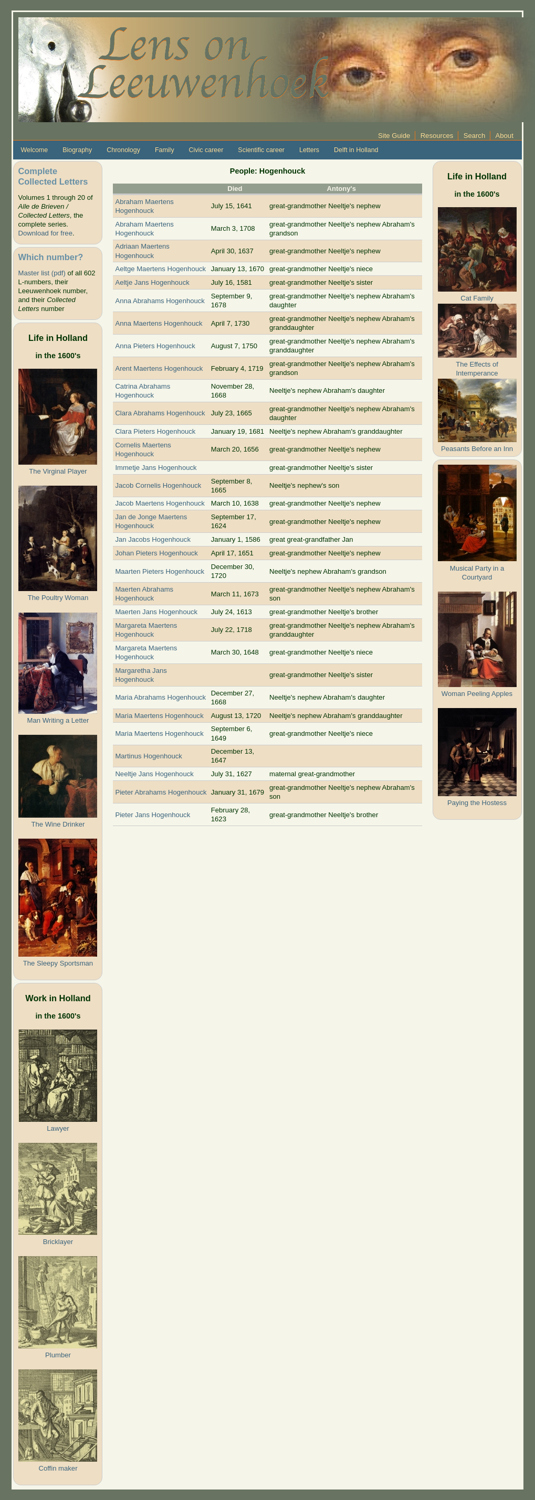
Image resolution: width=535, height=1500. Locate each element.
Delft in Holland (356, 150)
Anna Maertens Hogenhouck (158, 323)
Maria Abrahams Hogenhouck (160, 697)
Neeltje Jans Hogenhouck (154, 774)
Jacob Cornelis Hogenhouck (158, 485)
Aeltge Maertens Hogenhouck (160, 269)
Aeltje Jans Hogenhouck (152, 282)
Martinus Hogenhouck (148, 756)
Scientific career (261, 150)
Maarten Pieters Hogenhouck (159, 571)
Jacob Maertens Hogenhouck (160, 503)
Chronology (123, 150)
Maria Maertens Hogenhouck (159, 716)
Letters (309, 150)
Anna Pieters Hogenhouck (155, 346)
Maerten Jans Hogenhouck (156, 612)
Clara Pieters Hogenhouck (155, 431)
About (504, 136)
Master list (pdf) (41, 273)
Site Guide (394, 136)
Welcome (34, 150)
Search (475, 136)
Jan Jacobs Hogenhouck (153, 539)
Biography (77, 150)
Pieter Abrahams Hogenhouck (160, 792)
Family (164, 150)
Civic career (206, 150)
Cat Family (477, 298)
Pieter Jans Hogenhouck (152, 815)
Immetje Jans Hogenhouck (155, 468)
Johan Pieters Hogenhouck (156, 553)
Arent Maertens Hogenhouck (159, 368)
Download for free (45, 233)
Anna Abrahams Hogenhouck (160, 301)
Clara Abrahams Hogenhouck (160, 413)
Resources (437, 136)
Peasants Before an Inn (477, 449)
